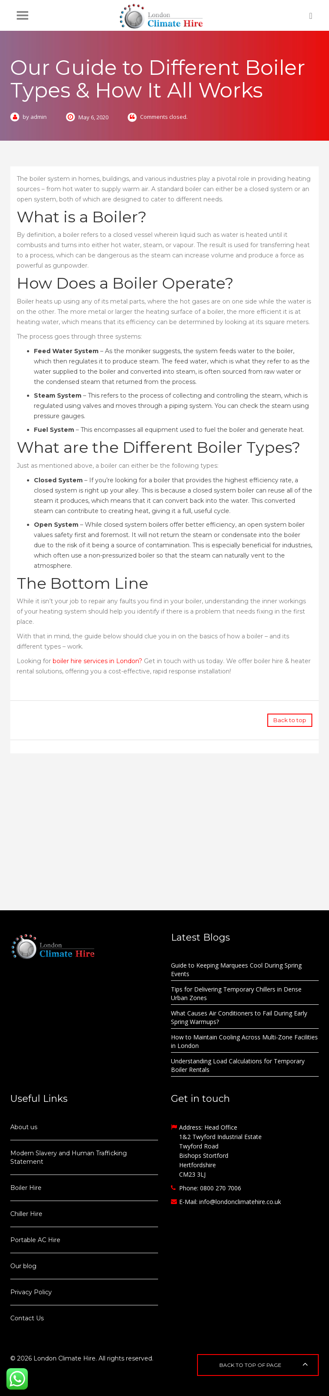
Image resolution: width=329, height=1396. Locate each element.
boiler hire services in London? (97, 661)
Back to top (289, 720)
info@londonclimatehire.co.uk (240, 1202)
